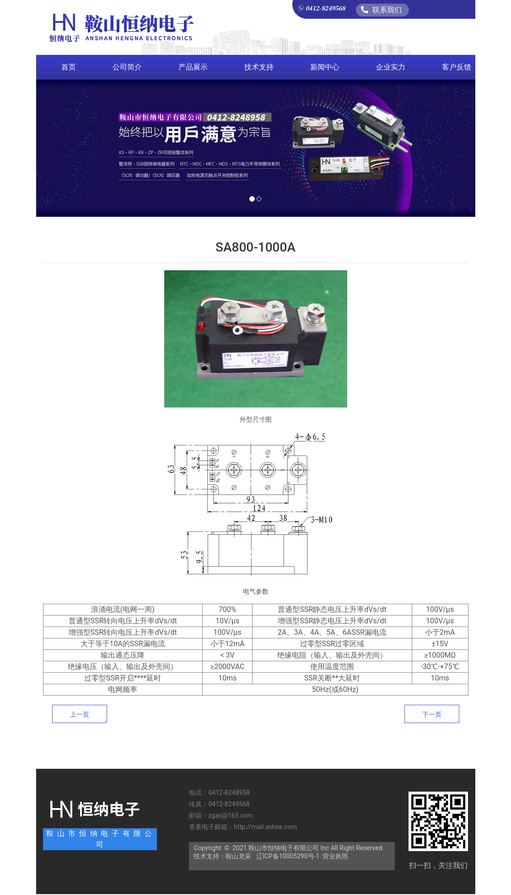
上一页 (79, 714)
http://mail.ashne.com (266, 827)
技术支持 (259, 67)
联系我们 (381, 9)
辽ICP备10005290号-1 (287, 856)
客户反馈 (456, 67)
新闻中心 (324, 67)
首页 (68, 67)
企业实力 (390, 67)
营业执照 (335, 856)
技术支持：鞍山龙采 (222, 856)
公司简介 (127, 67)
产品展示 (193, 67)
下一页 (431, 714)
